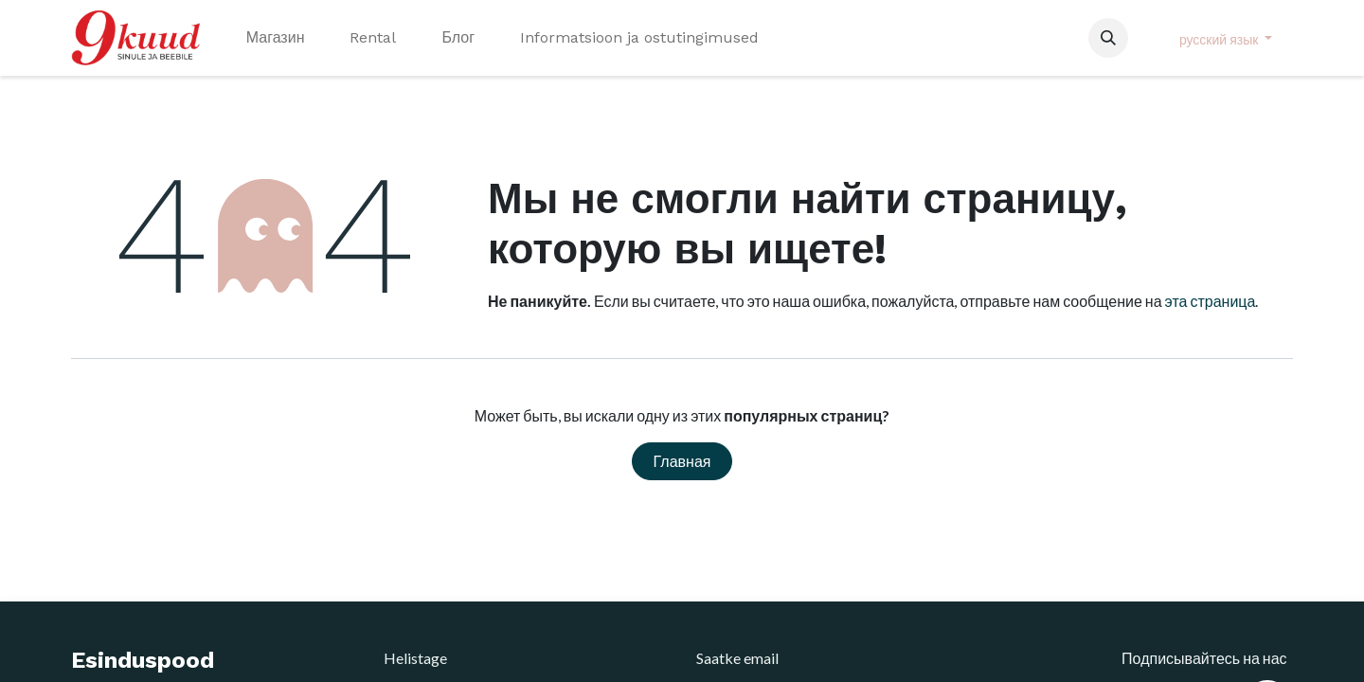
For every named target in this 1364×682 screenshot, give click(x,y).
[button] (1108, 38)
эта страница (1210, 301)
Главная (682, 461)
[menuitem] (276, 38)
